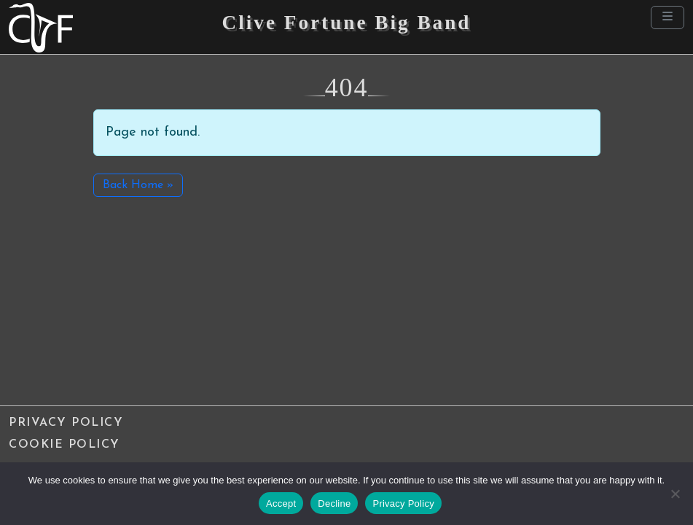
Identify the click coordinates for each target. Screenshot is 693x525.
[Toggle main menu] (667, 17)
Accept (281, 503)
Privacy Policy (66, 423)
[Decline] (674, 493)
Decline (334, 503)
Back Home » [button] (138, 185)
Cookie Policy (64, 445)
